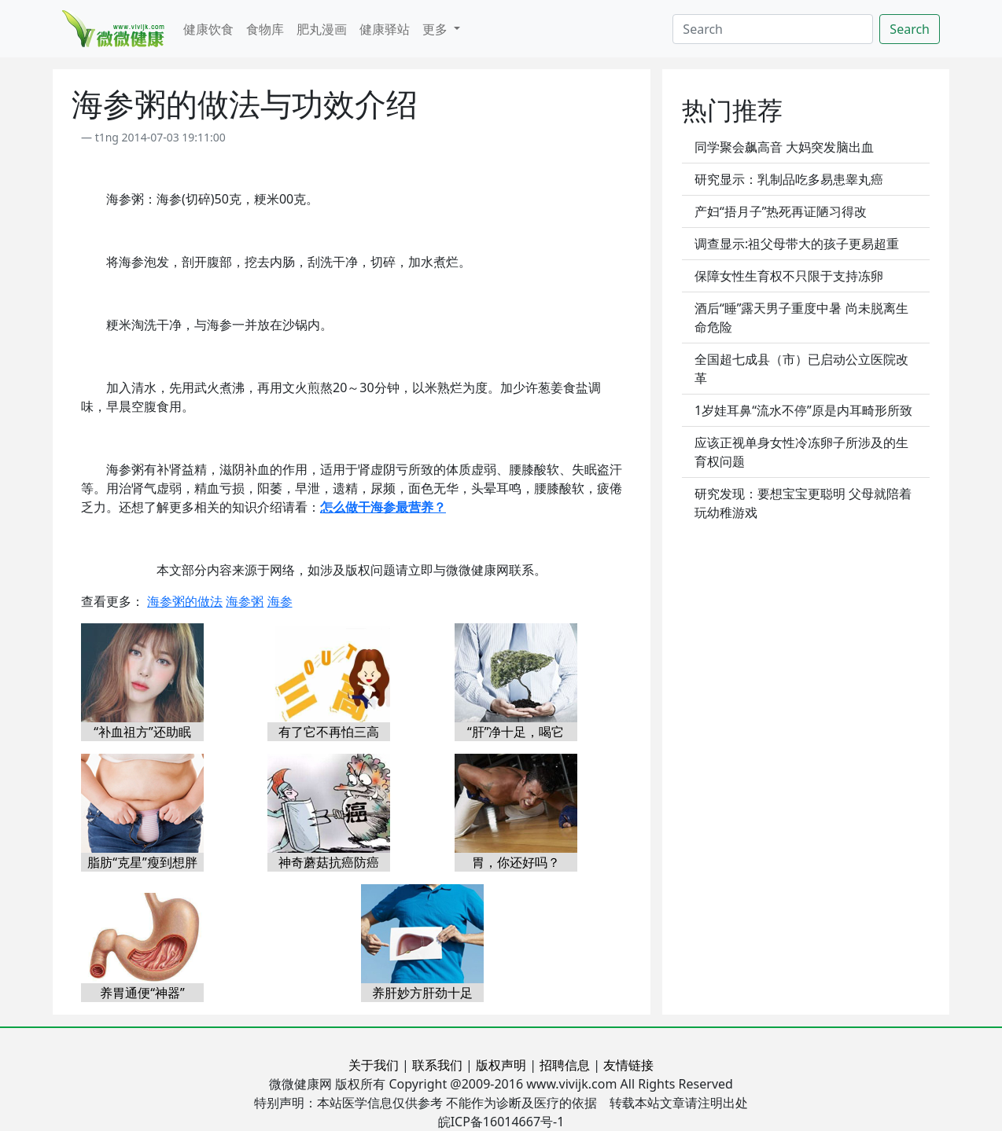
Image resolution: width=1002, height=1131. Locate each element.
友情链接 (628, 1065)
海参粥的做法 (185, 601)
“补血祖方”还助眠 (142, 731)
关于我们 (373, 1065)
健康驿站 (384, 29)
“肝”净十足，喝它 (516, 731)
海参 (280, 601)
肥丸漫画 (322, 29)
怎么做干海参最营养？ (383, 507)
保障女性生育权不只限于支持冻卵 (788, 276)
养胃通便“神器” (142, 992)
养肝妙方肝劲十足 (422, 992)
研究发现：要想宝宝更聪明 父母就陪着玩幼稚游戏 (803, 503)
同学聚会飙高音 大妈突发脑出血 (784, 147)
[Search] (772, 29)
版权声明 (501, 1065)
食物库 (265, 29)
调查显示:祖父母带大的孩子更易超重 (796, 243)
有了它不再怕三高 (328, 731)
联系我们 (437, 1065)
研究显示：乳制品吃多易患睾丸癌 (788, 179)
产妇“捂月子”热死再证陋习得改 (781, 211)
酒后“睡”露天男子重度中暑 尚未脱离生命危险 (801, 317)
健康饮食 (208, 29)
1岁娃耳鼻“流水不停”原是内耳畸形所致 (803, 410)
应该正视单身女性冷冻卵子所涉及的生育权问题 (801, 452)
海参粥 (244, 601)
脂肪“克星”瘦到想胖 (142, 862)
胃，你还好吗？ (516, 862)
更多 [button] (436, 29)
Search (910, 29)
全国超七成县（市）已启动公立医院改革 (801, 369)
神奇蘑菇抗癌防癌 (328, 862)
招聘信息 (565, 1065)
